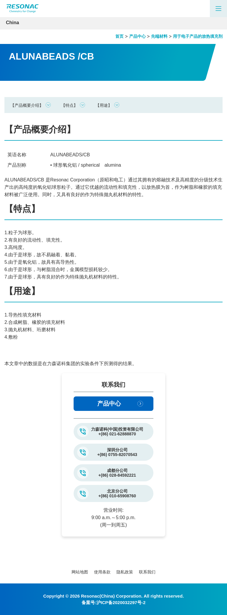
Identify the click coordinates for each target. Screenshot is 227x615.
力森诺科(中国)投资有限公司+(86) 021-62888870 (117, 431)
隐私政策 (124, 572)
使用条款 (102, 572)
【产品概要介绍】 (26, 105)
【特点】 (69, 105)
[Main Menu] (218, 8)
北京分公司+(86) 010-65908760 (117, 493)
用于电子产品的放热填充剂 (198, 36)
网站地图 (80, 572)
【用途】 (103, 105)
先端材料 (159, 36)
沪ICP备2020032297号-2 (121, 602)
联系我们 (147, 572)
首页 (119, 36)
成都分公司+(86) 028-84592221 (117, 473)
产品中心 (137, 36)
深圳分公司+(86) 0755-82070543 (117, 452)
